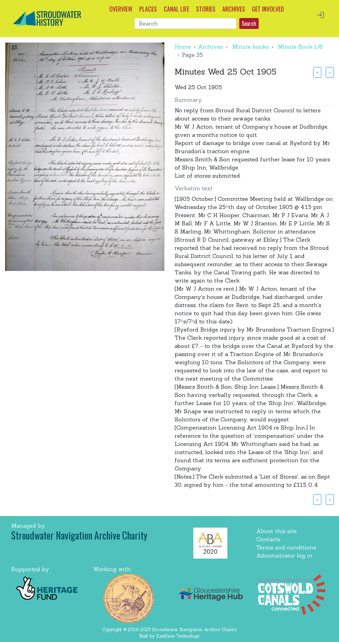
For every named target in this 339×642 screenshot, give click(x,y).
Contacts (268, 539)
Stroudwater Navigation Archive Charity (79, 535)
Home (183, 46)
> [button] (330, 72)
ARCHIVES (233, 8)
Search (249, 23)
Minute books (250, 46)
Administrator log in (284, 555)
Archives (210, 46)
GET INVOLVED (268, 8)
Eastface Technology (178, 636)
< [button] (317, 72)
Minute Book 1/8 (300, 46)
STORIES (205, 8)
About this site (276, 531)
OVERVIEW (120, 8)
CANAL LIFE (176, 8)
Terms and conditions (286, 547)
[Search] (185, 23)
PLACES (148, 8)
